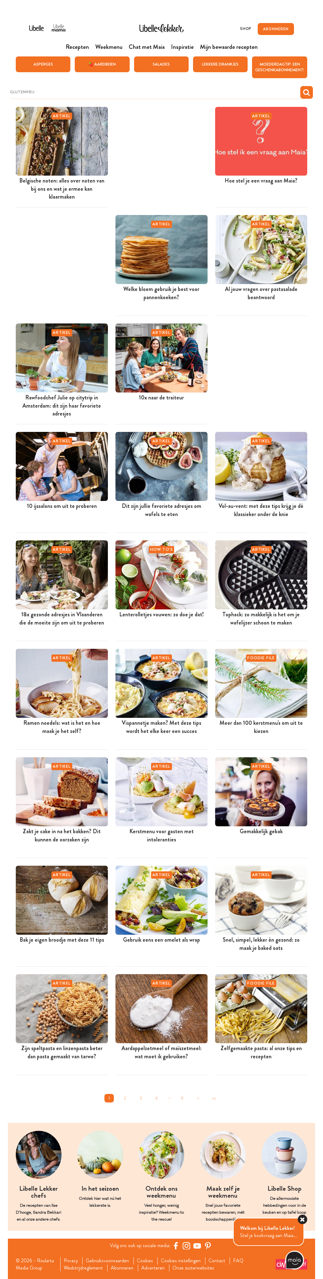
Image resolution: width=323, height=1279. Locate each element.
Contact (216, 1260)
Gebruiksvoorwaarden (107, 1260)
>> (214, 1098)
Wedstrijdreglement (83, 1267)
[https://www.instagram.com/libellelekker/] (186, 1245)
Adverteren (153, 1267)
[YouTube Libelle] (197, 1245)
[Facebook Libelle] (175, 1245)
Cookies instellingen (181, 1260)
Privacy (71, 1260)
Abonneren (122, 1267)
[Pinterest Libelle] (208, 1245)
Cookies (145, 1260)
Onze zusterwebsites (193, 1267)
